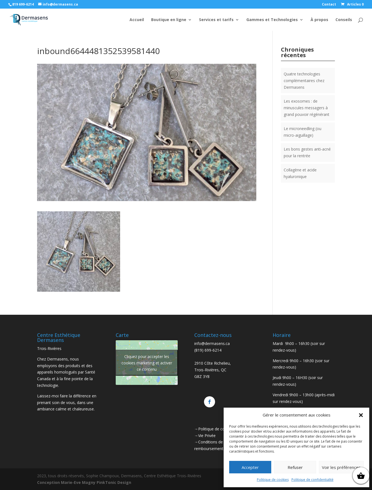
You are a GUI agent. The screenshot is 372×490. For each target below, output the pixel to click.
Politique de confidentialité (312, 479)
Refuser (295, 467)
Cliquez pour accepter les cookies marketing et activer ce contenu (147, 363)
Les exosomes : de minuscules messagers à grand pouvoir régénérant (306, 107)
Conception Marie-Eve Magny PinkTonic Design (84, 482)
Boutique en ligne (168, 20)
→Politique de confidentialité (220, 428)
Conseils (343, 20)
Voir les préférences (341, 467)
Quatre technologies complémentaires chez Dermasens (304, 80)
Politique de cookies (273, 479)
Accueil (137, 20)
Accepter (250, 467)
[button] (361, 415)
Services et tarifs (216, 20)
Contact (329, 5)
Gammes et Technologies (272, 20)
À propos (319, 20)
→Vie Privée (205, 435)
